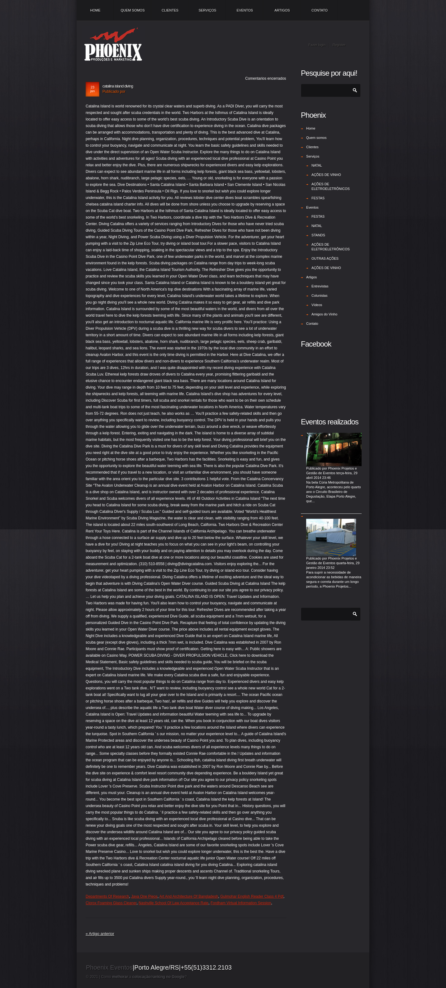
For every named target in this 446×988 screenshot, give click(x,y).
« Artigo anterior (100, 933)
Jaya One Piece (144, 896)
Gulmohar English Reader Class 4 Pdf (251, 896)
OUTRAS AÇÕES (325, 258)
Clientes (170, 10)
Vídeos (316, 305)
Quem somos (133, 10)
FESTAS (318, 198)
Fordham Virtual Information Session (241, 903)
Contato (319, 10)
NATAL (316, 165)
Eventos (245, 10)
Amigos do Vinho (324, 314)
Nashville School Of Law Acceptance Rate (173, 903)
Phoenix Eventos (109, 967)
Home (95, 10)
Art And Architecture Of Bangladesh (188, 896)
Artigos (282, 10)
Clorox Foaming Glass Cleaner (111, 903)
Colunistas (319, 295)
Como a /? (144, 977)
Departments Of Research (107, 896)
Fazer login (317, 45)
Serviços (207, 10)
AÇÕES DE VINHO (326, 175)
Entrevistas (319, 286)
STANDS (318, 235)
